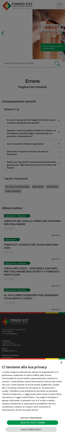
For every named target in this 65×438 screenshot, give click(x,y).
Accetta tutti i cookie (32, 422)
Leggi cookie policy (31, 429)
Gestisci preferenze (31, 417)
